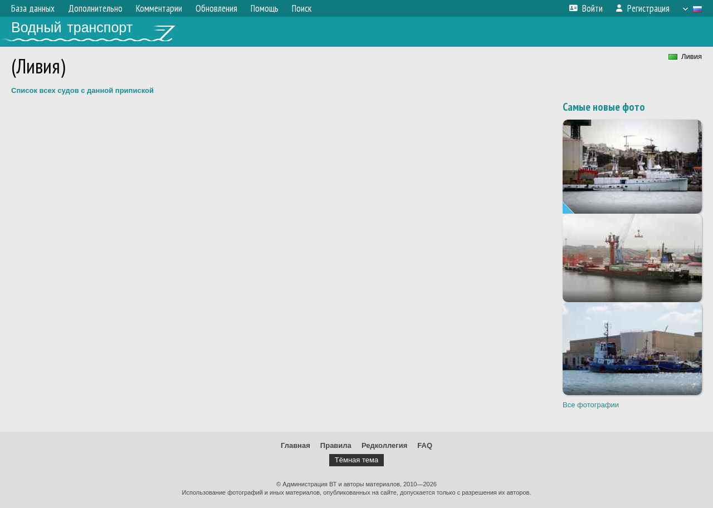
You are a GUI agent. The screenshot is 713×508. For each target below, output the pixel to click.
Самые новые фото (604, 107)
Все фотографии (591, 405)
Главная (295, 445)
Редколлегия (384, 445)
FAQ (424, 445)
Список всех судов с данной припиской (82, 90)
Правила (335, 445)
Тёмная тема (356, 460)
